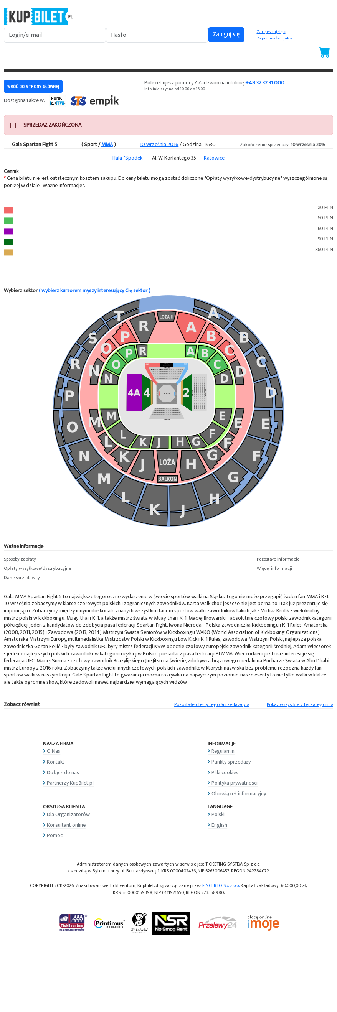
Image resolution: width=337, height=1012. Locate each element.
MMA (107, 144)
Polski (218, 814)
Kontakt (55, 761)
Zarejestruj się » (271, 31)
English (219, 825)
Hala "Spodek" (128, 157)
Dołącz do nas (63, 772)
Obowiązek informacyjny (238, 793)
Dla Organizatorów (68, 814)
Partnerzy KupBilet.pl (70, 782)
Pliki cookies (224, 772)
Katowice (214, 157)
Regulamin (223, 751)
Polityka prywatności (234, 782)
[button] (42, 559)
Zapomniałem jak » (274, 38)
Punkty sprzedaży (231, 761)
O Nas (53, 751)
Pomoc (55, 835)
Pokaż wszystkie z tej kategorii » (300, 705)
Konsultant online (66, 825)
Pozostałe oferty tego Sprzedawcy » (211, 705)
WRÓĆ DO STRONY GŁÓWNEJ (33, 86)
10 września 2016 (159, 144)
